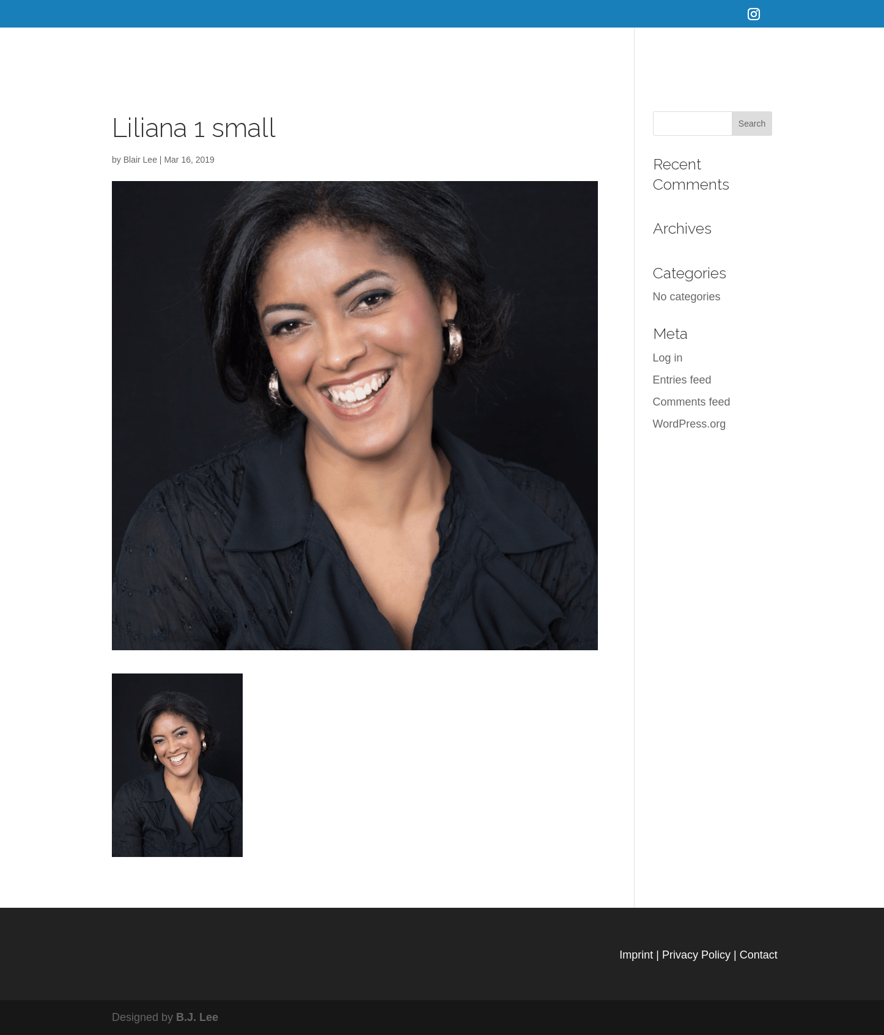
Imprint (636, 955)
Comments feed (692, 402)
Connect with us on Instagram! (797, 52)
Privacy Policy (696, 955)
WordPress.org (689, 424)
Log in (668, 358)
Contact (759, 955)
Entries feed (682, 380)
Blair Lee (140, 160)
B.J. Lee (197, 1017)
